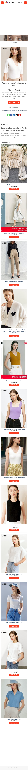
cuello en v (15, 110)
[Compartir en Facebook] (11, 115)
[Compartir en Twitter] (14, 115)
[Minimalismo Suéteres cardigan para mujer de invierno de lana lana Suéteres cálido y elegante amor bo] (14, 308)
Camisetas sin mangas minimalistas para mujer (14, 429)
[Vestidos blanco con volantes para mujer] (14, 212)
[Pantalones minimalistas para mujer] (14, 260)
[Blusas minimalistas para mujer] (14, 698)
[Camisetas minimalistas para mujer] (14, 553)
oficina (19, 110)
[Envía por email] (17, 115)
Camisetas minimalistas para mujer (14, 574)
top (25, 110)
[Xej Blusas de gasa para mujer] (14, 163)
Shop (17, 37)
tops (14, 111)
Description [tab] (4, 124)
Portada (11, 37)
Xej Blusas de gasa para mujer (14, 184)
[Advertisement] (14, 20)
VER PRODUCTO (14, 102)
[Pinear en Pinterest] (19, 115)
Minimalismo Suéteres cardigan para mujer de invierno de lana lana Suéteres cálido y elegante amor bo (14, 331)
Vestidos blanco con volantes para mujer (14, 233)
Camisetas (10, 110)
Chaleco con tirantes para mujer (14, 380)
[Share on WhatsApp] (8, 115)
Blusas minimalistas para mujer (14, 719)
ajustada (6, 110)
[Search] (25, 2)
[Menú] (2, 2)
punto (23, 110)
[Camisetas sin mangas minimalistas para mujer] (14, 408)
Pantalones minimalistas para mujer (14, 281)
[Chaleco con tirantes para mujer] (14, 359)
